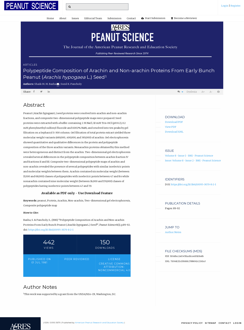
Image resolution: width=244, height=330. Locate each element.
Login (225, 5)
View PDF (170, 126)
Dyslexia (192, 91)
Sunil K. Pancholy (71, 83)
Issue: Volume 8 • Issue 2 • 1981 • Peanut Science (193, 160)
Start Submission (153, 18)
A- (211, 91)
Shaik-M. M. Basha (46, 83)
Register (235, 5)
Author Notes (173, 232)
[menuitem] (231, 7)
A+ (203, 91)
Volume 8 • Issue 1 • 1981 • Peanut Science (189, 155)
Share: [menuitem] (27, 91)
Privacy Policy (192, 323)
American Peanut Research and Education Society (99, 322)
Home (50, 18)
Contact (131, 18)
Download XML (174, 131)
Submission (114, 18)
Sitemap (210, 323)
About (62, 18)
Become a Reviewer (184, 18)
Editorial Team (93, 18)
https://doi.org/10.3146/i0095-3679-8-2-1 (50, 229)
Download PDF (174, 122)
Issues (75, 18)
